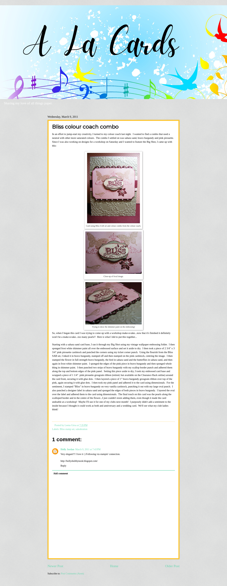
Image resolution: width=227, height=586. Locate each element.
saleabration (81, 429)
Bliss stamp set (67, 429)
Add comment (60, 473)
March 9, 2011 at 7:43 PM (87, 449)
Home (114, 566)
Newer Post (55, 566)
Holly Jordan (67, 449)
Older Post (172, 566)
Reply (63, 465)
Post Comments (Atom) (72, 573)
